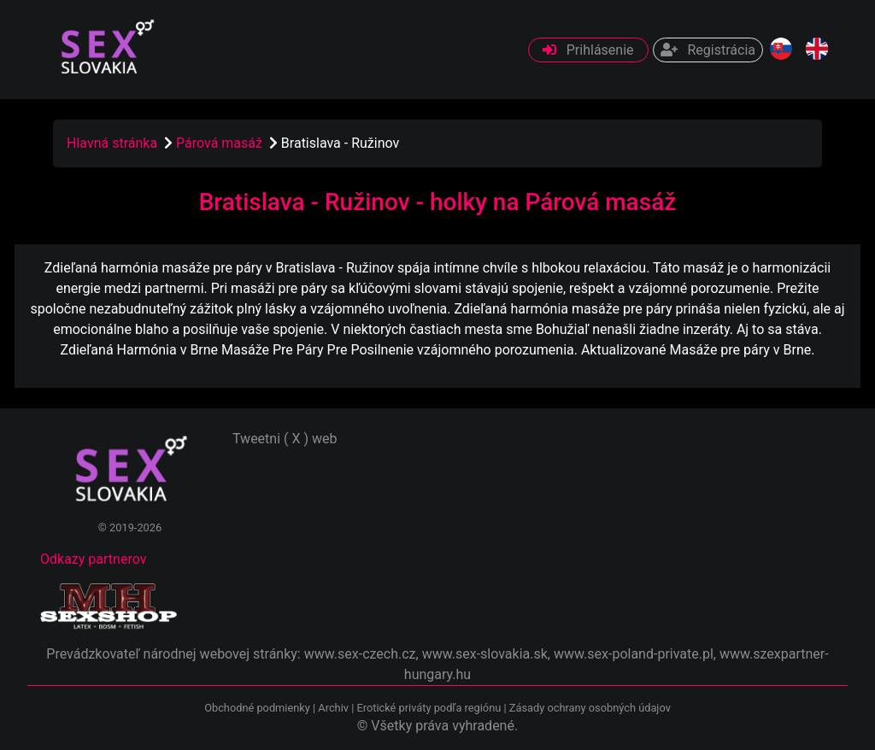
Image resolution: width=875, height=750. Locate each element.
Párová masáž (221, 143)
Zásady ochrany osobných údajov (590, 707)
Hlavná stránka (112, 143)
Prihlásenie (588, 50)
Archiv (333, 707)
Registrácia (708, 50)
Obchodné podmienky (258, 707)
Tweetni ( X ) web (285, 439)
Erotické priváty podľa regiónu (428, 707)
